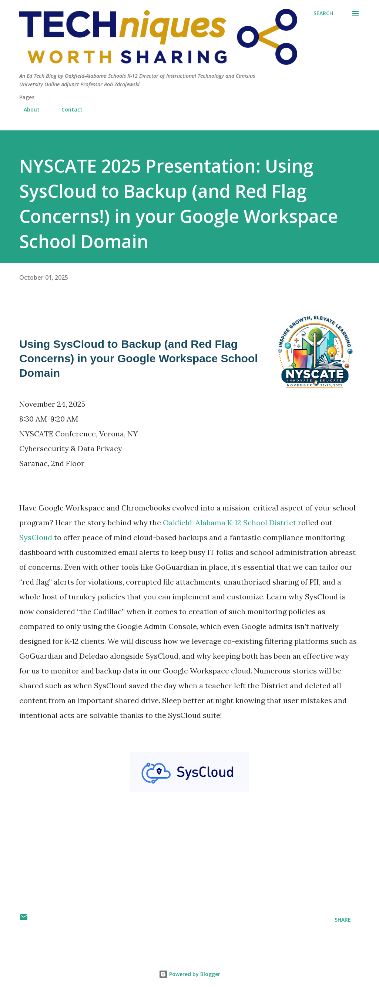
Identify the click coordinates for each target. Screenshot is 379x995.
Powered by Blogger (189, 974)
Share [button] (343, 919)
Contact (67, 109)
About (27, 109)
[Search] (323, 13)
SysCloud (35, 537)
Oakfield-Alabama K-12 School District (229, 522)
